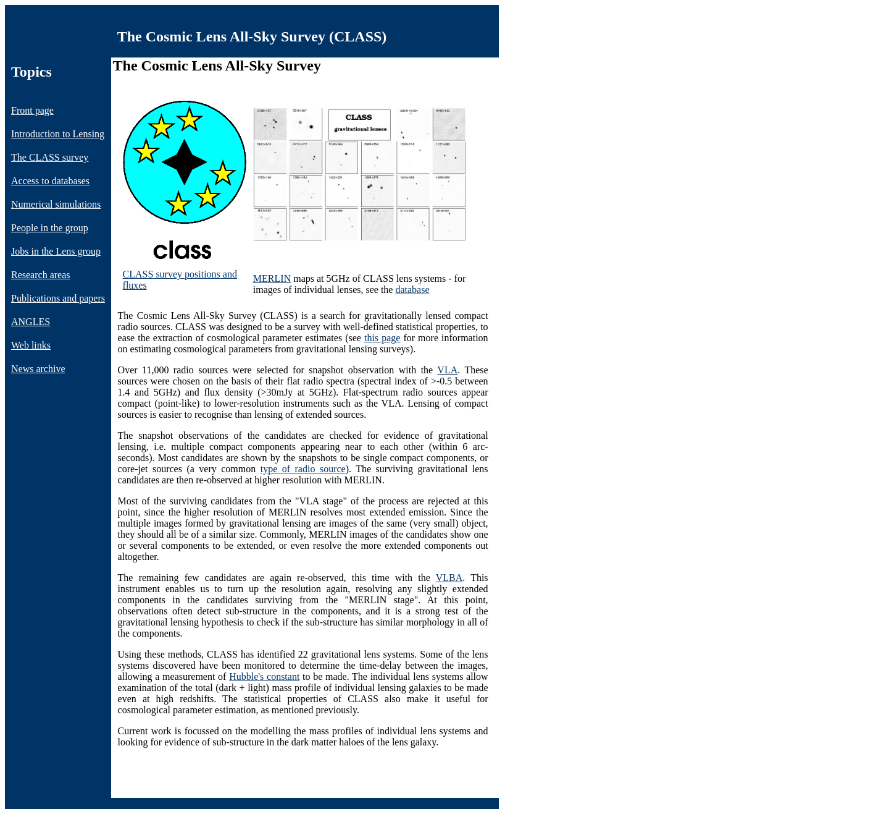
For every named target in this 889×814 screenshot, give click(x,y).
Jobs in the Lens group (56, 251)
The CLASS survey (49, 157)
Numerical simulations (56, 204)
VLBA (449, 577)
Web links (31, 345)
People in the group (49, 228)
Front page (32, 110)
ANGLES (30, 321)
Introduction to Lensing (57, 134)
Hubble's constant (264, 676)
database (412, 289)
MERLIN (272, 278)
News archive (38, 368)
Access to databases (50, 181)
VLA (447, 370)
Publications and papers (58, 298)
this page (382, 338)
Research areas (40, 274)
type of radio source (303, 469)
